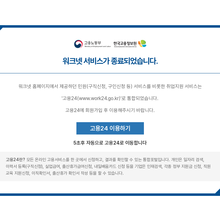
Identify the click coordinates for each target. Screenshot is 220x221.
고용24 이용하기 (110, 128)
